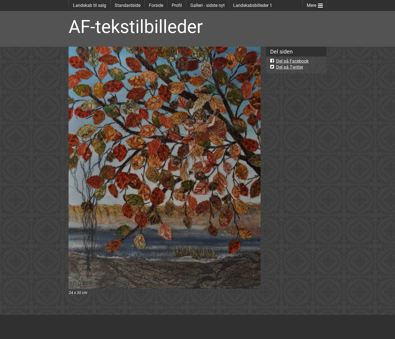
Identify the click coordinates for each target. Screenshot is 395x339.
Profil (177, 5)
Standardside (127, 5)
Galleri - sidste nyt (207, 5)
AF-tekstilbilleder (136, 26)
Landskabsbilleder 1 (252, 5)
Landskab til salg (89, 5)
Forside (156, 5)
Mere (315, 4)
